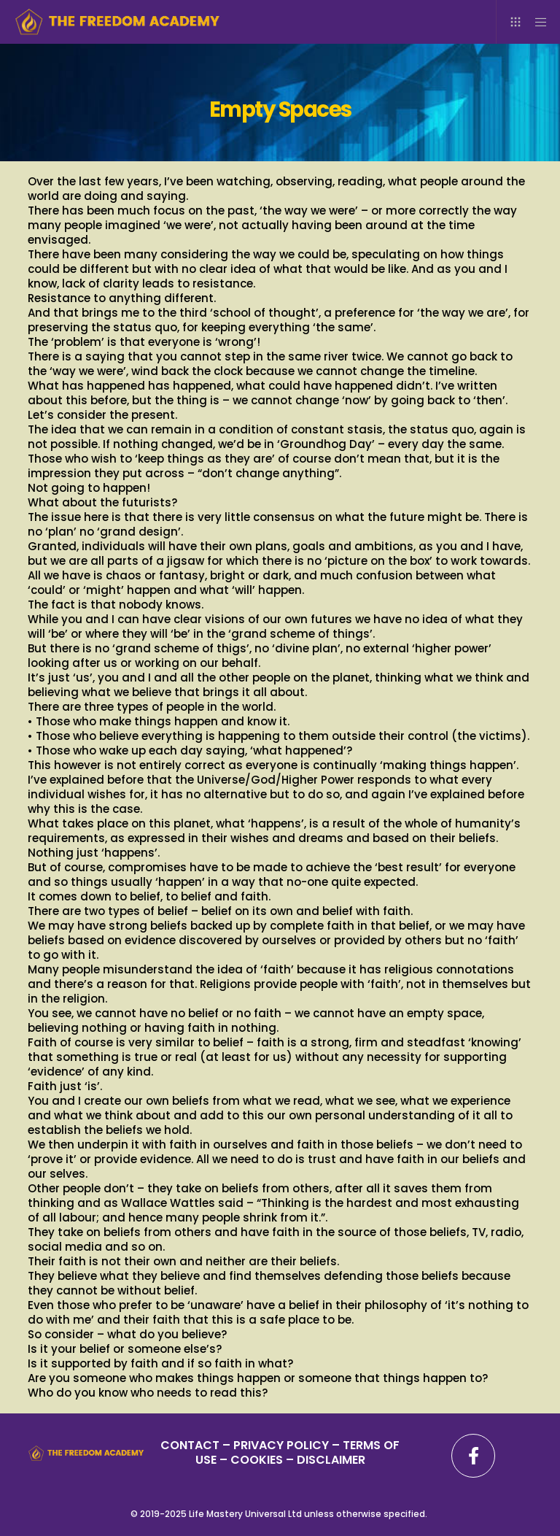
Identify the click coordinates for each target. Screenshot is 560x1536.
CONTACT (189, 1445)
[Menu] (536, 22)
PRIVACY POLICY (282, 1445)
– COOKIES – (257, 1459)
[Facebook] (473, 1456)
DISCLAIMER (331, 1459)
